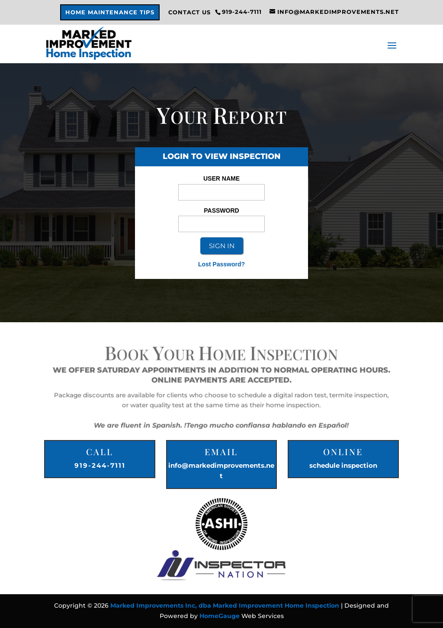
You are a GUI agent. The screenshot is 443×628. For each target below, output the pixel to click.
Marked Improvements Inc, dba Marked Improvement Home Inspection (224, 605)
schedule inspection (343, 465)
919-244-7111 (99, 465)
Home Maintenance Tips (109, 12)
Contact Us (189, 13)
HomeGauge (219, 616)
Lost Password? (221, 264)
